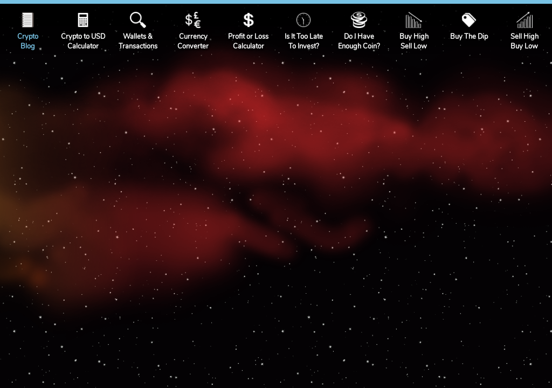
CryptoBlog (27, 41)
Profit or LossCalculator (248, 41)
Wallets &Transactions (138, 41)
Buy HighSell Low (414, 41)
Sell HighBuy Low (524, 41)
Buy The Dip (469, 36)
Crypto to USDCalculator (83, 41)
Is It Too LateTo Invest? (304, 41)
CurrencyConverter (193, 41)
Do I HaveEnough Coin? (359, 41)
